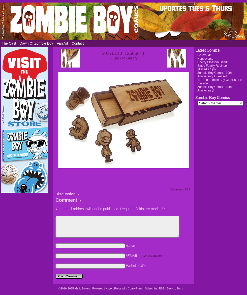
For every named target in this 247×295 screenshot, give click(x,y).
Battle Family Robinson (212, 66)
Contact (78, 43)
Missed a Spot (207, 69)
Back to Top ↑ (175, 288)
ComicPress (135, 288)
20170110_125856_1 (123, 53)
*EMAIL (144, 256)
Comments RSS (180, 189)
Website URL (136, 266)
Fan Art (62, 43)
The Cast (9, 43)
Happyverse (205, 58)
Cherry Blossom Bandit (212, 62)
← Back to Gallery (123, 58)
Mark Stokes (83, 288)
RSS (162, 288)
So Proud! (204, 55)
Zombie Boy (123, 21)
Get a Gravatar (153, 256)
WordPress (114, 288)
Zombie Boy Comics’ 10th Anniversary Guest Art (214, 74)
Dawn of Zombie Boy (36, 43)
